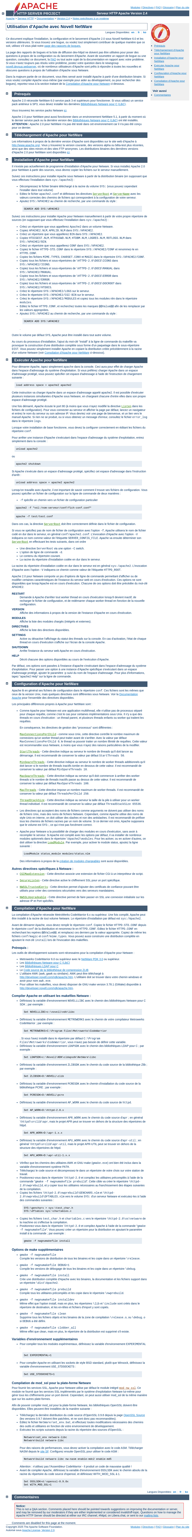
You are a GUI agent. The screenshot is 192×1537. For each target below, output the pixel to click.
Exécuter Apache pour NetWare (40, 360)
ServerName (121, 194)
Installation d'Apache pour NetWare (44, 160)
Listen (126, 406)
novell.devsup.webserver (21, 66)
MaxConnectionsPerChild (38, 734)
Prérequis (159, 45)
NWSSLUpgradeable (33, 897)
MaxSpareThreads (32, 776)
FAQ (158, 7)
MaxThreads (28, 790)
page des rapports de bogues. (62, 45)
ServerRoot (101, 194)
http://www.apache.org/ (26, 145)
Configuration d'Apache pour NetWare (46, 684)
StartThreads (30, 751)
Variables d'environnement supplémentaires (45, 1339)
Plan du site (182, 7)
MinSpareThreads (32, 762)
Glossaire (168, 7)
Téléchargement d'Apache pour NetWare (169, 52)
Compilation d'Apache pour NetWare (67, 352)
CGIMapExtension (32, 874)
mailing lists (151, 1515)
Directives (148, 7)
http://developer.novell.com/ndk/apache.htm (46, 977)
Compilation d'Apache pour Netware (88, 83)
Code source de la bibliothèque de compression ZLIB (55, 970)
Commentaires (162, 94)
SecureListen (30, 880)
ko (145, 32)
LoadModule (56, 842)
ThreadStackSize (32, 800)
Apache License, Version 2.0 (38, 1530)
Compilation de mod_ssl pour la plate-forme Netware (51, 1383)
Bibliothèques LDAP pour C (41, 966)
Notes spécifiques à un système (91, 18)
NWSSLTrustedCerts (34, 887)
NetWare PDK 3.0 (92, 959)
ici (65, 110)
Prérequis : (20, 947)
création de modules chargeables (80, 861)
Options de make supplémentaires (37, 1249)
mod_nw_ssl (127, 1388)
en (133, 32)
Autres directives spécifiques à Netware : (42, 868)
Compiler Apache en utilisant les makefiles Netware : (51, 995)
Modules (135, 7)
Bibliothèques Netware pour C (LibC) (103, 104)
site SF (44, 1451)
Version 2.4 (63, 18)
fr (139, 32)
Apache (10, 18)
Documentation (45, 18)
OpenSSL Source (134, 1415)
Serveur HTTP (26, 18)
